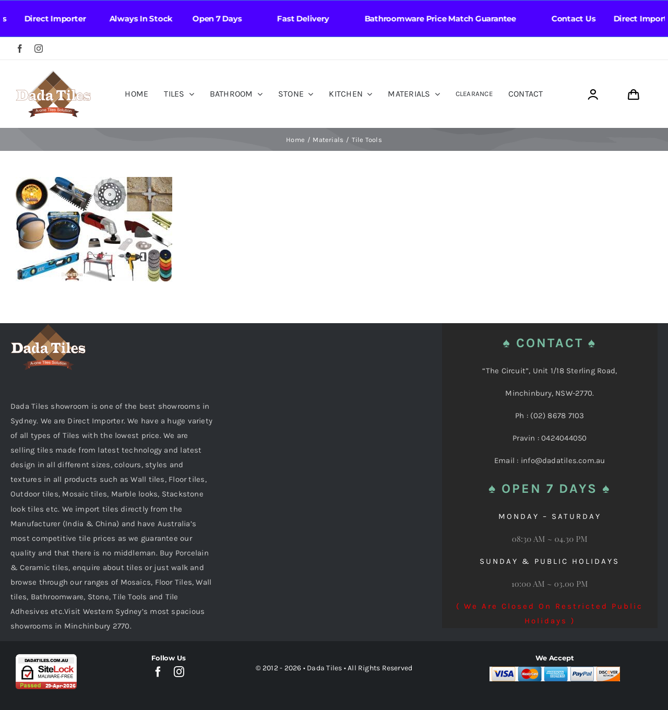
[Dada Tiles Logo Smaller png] (53, 74)
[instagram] (38, 48)
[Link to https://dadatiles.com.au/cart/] (633, 95)
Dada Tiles (324, 668)
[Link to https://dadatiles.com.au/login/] (592, 95)
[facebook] (20, 48)
